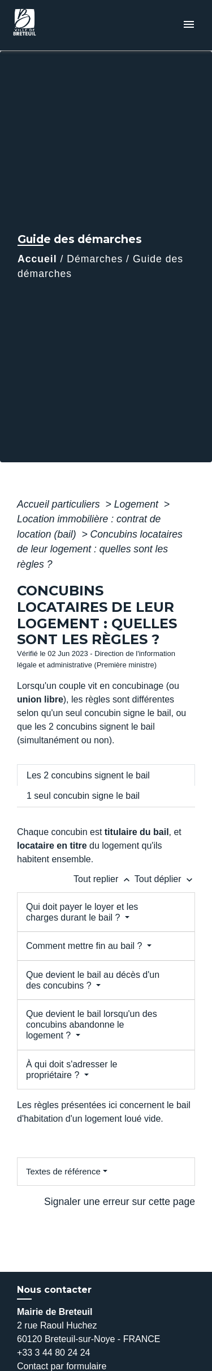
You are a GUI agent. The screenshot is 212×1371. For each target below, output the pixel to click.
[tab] (106, 775)
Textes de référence (63, 1171)
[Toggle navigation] (189, 25)
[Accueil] (51, 25)
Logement (137, 504)
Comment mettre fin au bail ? (85, 946)
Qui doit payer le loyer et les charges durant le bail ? (82, 912)
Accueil (37, 259)
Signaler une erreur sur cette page (119, 1201)
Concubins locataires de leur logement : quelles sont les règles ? (100, 549)
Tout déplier (165, 879)
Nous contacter (54, 1289)
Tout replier (104, 879)
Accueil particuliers (60, 504)
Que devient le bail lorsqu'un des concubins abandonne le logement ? (91, 1024)
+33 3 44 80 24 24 (53, 1352)
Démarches (95, 259)
